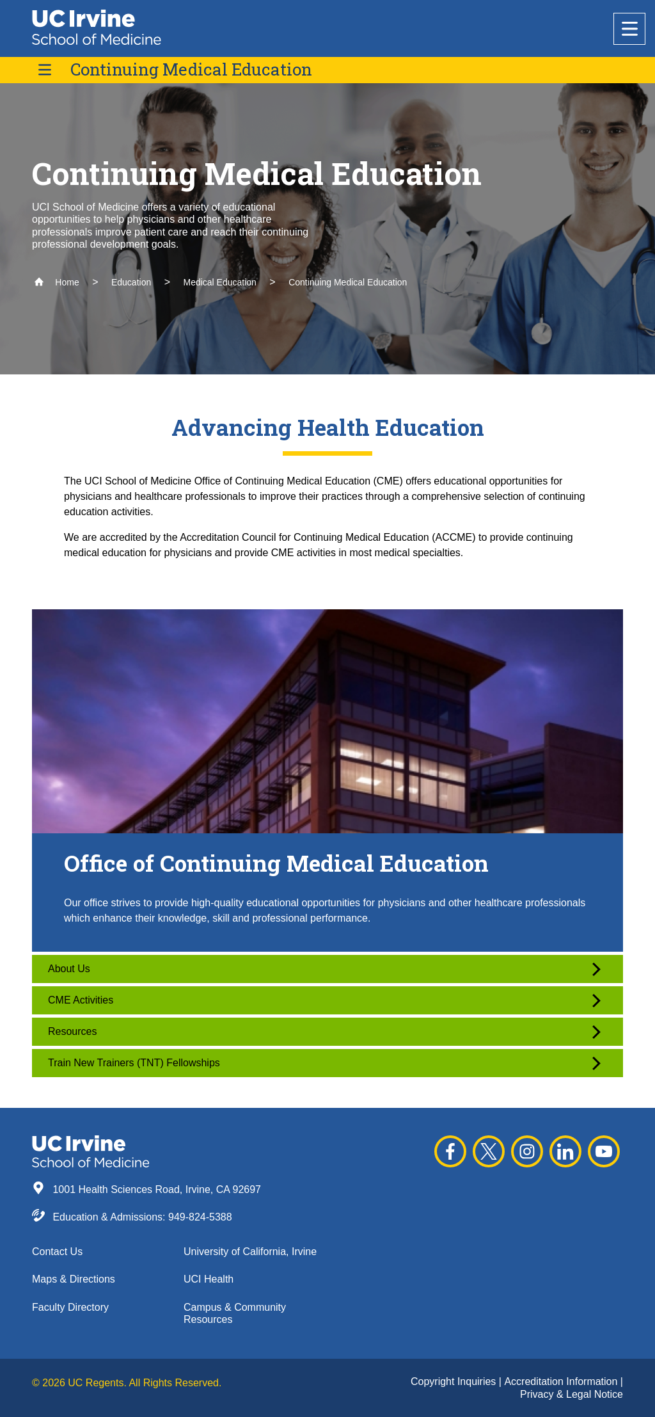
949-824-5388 (200, 1217)
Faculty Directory (70, 1307)
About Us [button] (324, 969)
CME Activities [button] (324, 1000)
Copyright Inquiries (455, 1381)
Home (57, 282)
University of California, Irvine (250, 1251)
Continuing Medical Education (191, 69)
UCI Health (208, 1279)
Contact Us (57, 1251)
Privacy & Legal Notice (571, 1394)
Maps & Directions (73, 1279)
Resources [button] (324, 1032)
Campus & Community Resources (235, 1313)
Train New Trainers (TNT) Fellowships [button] (324, 1063)
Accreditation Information (562, 1381)
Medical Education (219, 282)
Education (131, 282)
